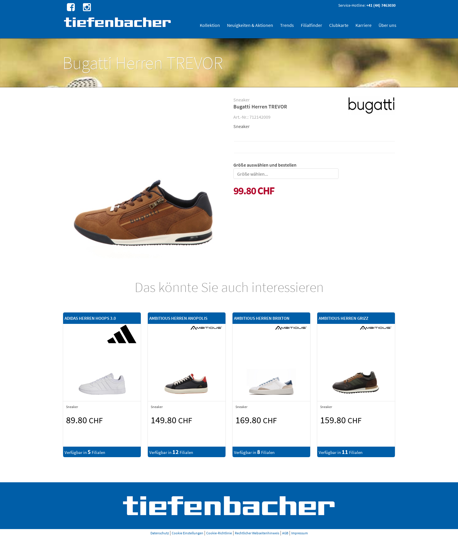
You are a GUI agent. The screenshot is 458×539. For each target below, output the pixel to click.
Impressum (299, 533)
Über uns (387, 25)
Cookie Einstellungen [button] (187, 533)
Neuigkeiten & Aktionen (250, 25)
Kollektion (210, 25)
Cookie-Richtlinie (219, 533)
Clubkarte (338, 25)
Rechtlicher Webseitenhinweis (257, 533)
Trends (287, 25)
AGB (285, 533)
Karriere (363, 25)
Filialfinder (311, 25)
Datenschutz (159, 533)
